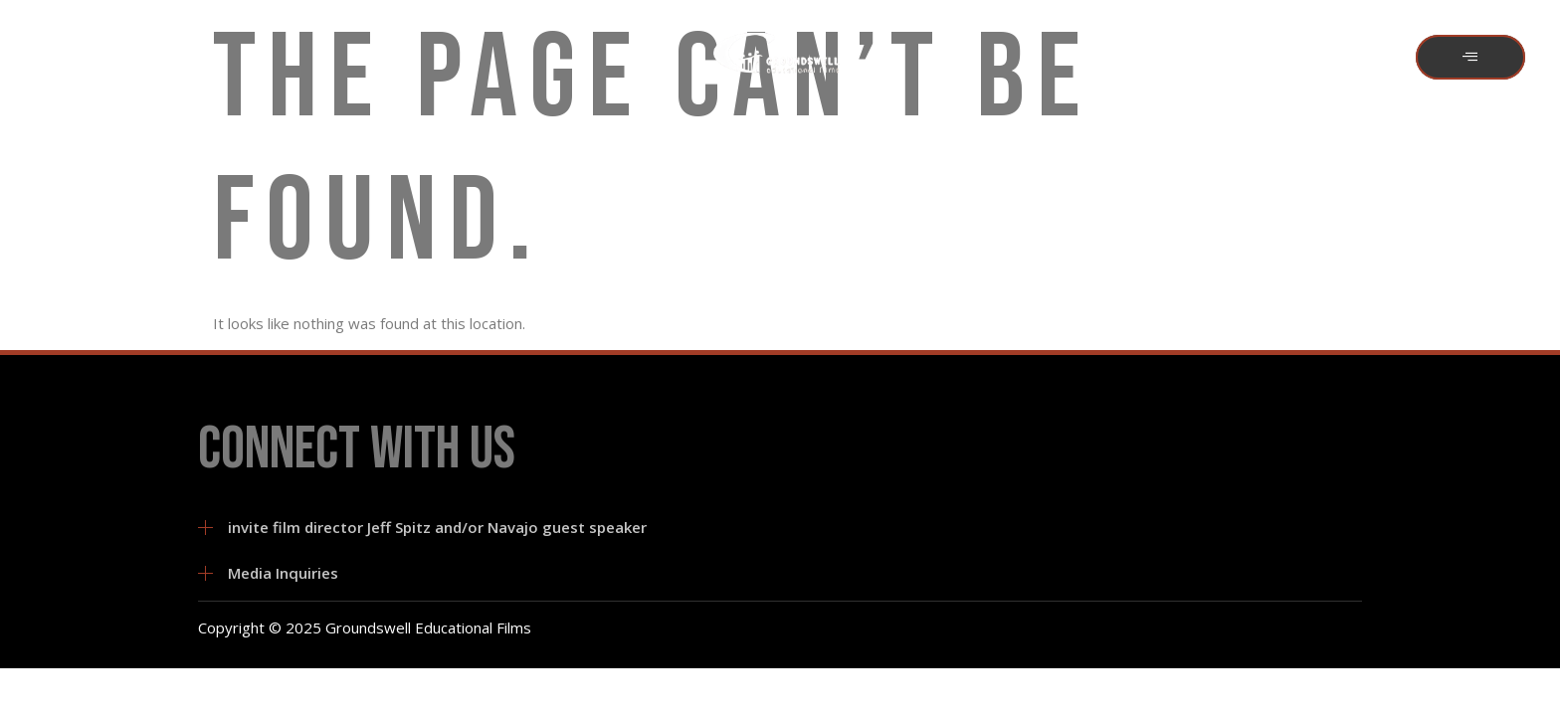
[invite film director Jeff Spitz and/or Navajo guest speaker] (205, 527)
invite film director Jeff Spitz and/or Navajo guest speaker (437, 527)
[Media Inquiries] (205, 573)
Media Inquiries (283, 573)
